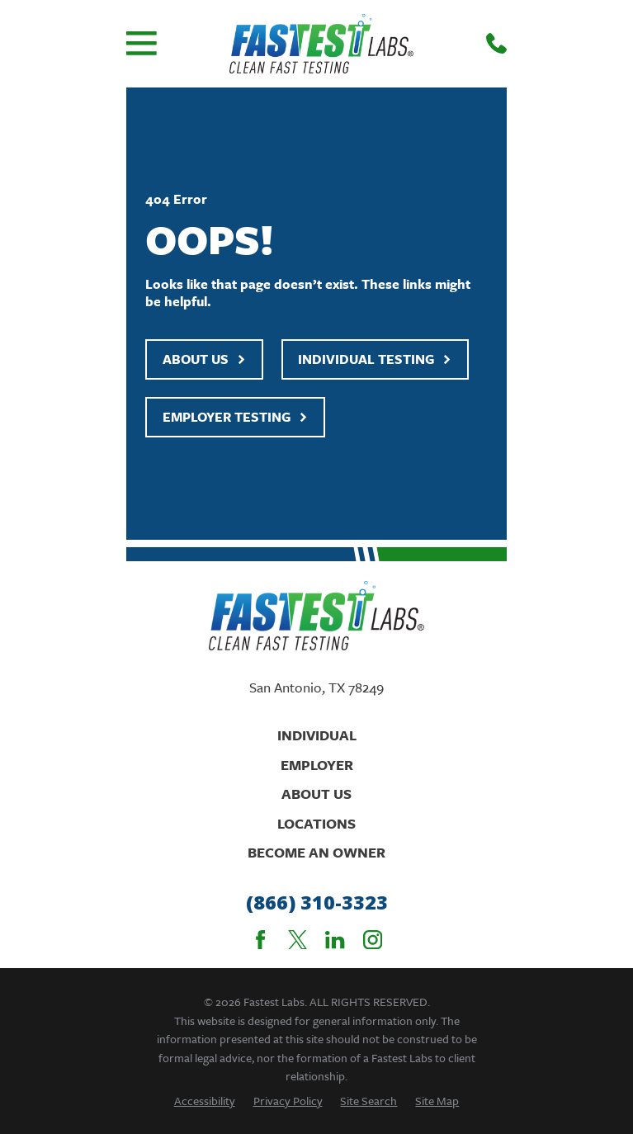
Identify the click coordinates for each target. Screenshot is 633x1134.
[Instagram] (372, 939)
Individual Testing (374, 359)
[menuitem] (204, 1100)
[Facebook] (260, 939)
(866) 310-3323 (317, 902)
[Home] (321, 43)
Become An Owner (316, 852)
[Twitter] (297, 939)
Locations (316, 823)
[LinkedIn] (334, 939)
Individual (317, 735)
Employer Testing (235, 417)
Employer (317, 764)
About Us (204, 359)
